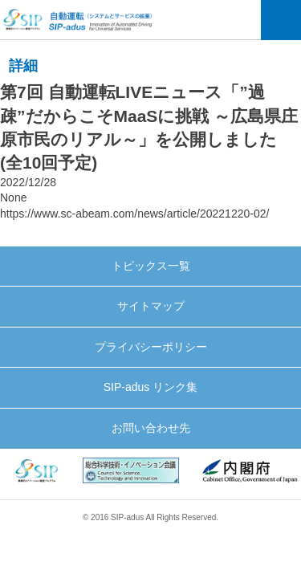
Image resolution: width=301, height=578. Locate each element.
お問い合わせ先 (151, 427)
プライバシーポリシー (151, 346)
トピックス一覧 (151, 265)
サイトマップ (151, 305)
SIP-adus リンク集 (150, 387)
